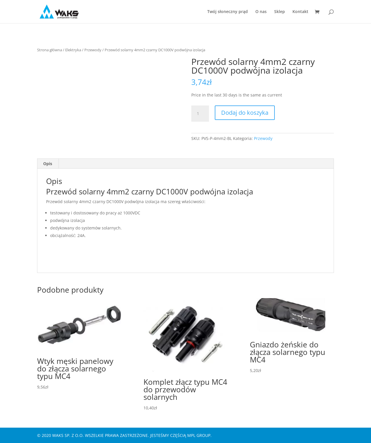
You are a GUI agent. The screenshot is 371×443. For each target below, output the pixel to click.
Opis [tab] (47, 163)
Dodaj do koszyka (244, 112)
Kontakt (300, 12)
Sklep (279, 12)
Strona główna (49, 49)
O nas (261, 12)
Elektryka (73, 49)
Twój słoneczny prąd (227, 12)
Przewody (92, 49)
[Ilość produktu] (200, 113)
